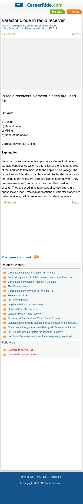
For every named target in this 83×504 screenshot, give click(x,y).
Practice (74, 11)
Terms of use (26, 476)
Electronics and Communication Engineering (32, 26)
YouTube (42, 476)
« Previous (9, 34)
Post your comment (16, 257)
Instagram (55, 476)
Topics (5, 26)
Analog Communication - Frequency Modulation (24, 28)
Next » (76, 34)
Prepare (57, 11)
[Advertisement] (41, 63)
